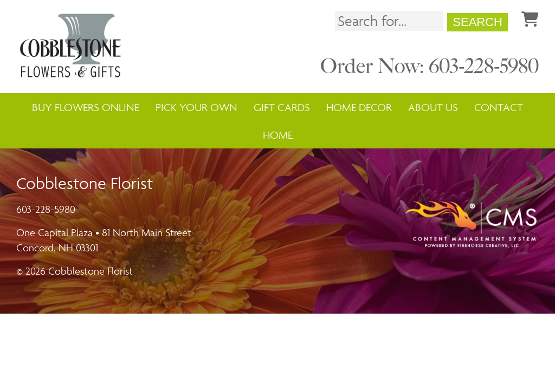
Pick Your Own (196, 107)
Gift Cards (282, 107)
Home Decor (359, 107)
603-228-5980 (45, 209)
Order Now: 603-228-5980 (429, 66)
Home (278, 134)
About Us (433, 107)
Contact (498, 107)
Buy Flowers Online (85, 107)
